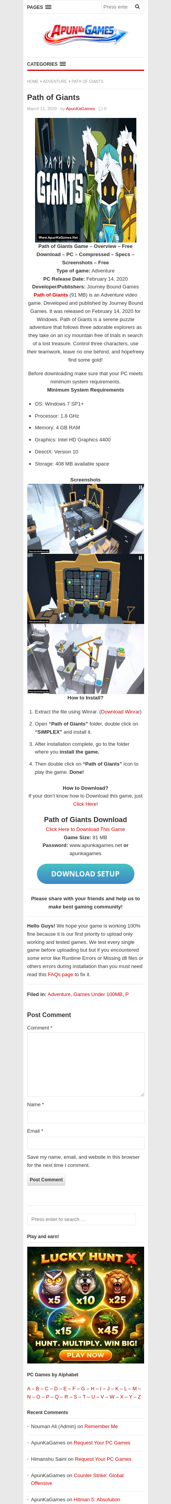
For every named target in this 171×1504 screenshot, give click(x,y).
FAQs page (60, 974)
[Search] (137, 6)
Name (35, 1104)
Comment (40, 1028)
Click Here (85, 804)
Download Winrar (120, 712)
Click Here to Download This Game (85, 829)
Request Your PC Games (102, 1443)
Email (35, 1131)
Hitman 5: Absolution (97, 1499)
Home (33, 81)
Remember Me (101, 1426)
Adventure (55, 81)
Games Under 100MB (98, 994)
